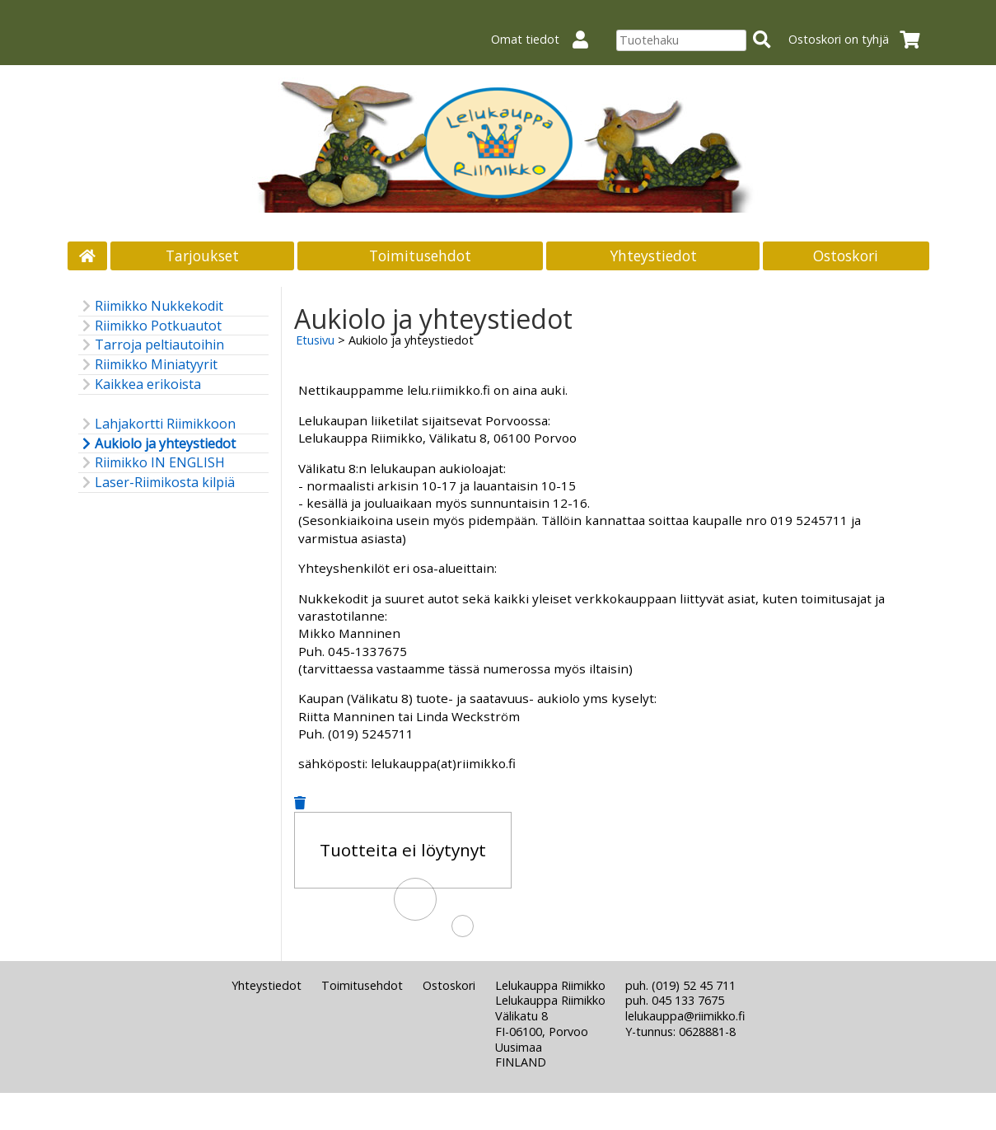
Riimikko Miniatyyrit (147, 364)
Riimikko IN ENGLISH (151, 462)
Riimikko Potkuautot (150, 326)
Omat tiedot (546, 39)
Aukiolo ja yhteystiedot (157, 443)
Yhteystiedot (653, 255)
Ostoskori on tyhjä (859, 39)
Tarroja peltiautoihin (151, 345)
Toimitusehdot (420, 255)
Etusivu (315, 340)
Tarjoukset (202, 255)
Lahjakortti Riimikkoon (157, 424)
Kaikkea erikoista (139, 384)
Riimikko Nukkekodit (150, 306)
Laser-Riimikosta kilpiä (156, 482)
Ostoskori (845, 255)
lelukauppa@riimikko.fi (685, 1016)
